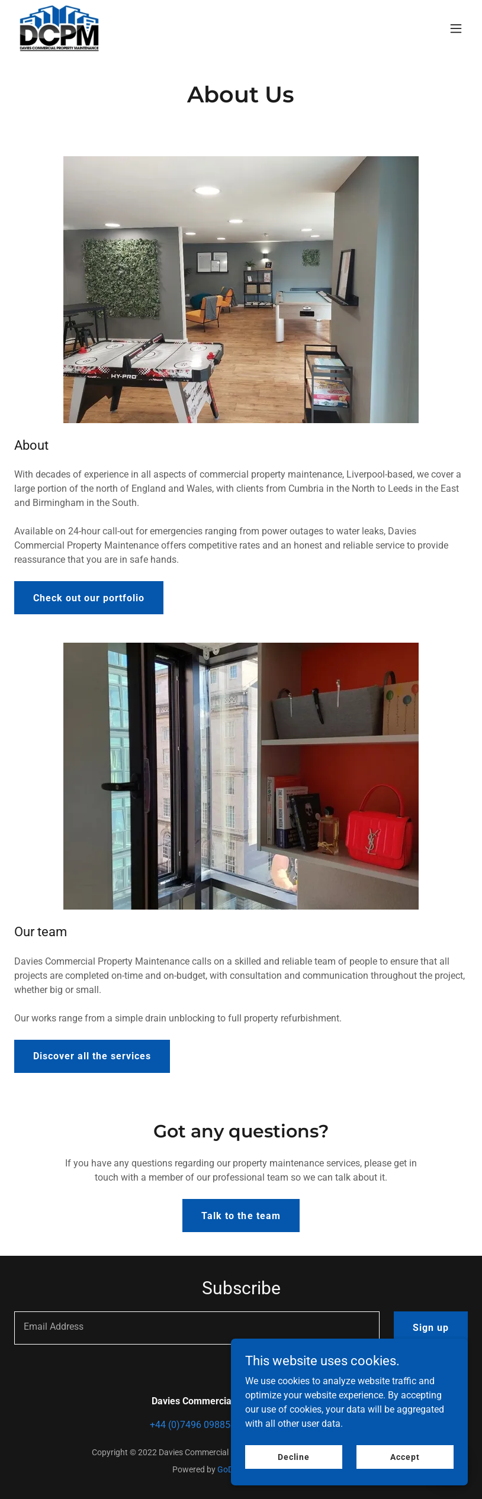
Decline (294, 1456)
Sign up (431, 1327)
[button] (456, 28)
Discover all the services (92, 1056)
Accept (404, 1456)
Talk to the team (240, 1215)
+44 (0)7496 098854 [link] (193, 1424)
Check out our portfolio (88, 598)
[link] (59, 28)
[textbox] (197, 1328)
